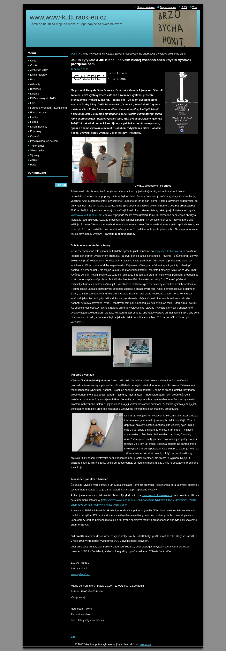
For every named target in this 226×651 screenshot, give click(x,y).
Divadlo (34, 93)
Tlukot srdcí (37, 145)
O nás (33, 65)
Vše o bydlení (38, 150)
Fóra (33, 164)
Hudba (34, 121)
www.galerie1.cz (80, 574)
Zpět (73, 636)
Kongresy (35, 131)
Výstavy (34, 155)
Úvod (74, 53)
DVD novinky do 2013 (43, 98)
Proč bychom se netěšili (44, 141)
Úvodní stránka (146, 7)
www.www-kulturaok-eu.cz (86, 215)
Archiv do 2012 (39, 70)
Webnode (145, 644)
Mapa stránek (168, 7)
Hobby (34, 117)
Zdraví (34, 159)
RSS (184, 7)
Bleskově (35, 88)
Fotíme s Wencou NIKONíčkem (48, 107)
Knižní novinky (38, 126)
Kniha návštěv (38, 74)
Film (32, 103)
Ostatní (34, 136)
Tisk (194, 7)
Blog (33, 79)
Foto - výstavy (38, 112)
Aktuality (35, 84)
